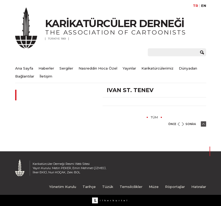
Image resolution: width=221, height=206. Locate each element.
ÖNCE (172, 124)
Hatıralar (198, 186)
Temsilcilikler (131, 186)
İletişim (46, 76)
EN (203, 5)
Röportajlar (175, 186)
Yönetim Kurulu (62, 186)
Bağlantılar (24, 76)
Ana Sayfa (24, 68)
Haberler (46, 68)
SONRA (190, 124)
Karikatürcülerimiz (157, 68)
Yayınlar (129, 68)
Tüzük (107, 186)
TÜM (154, 117)
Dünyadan (188, 68)
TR (195, 5)
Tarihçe (89, 186)
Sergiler (66, 68)
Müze (154, 186)
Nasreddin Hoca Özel (98, 68)
